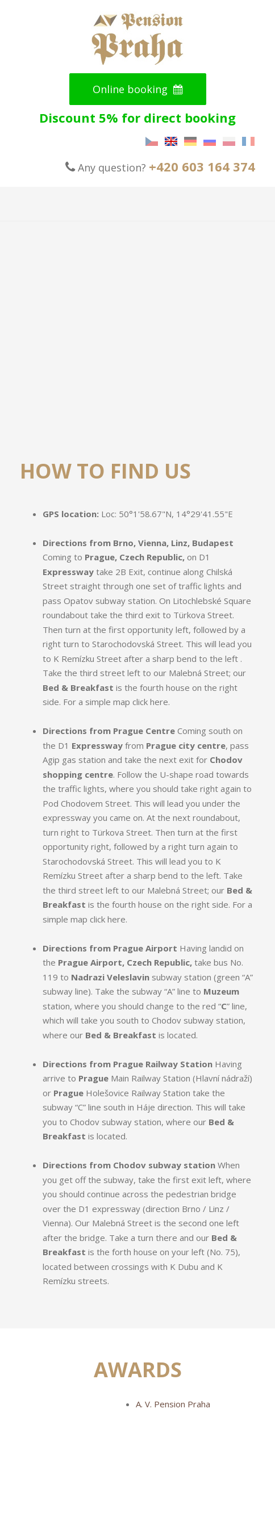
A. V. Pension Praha (173, 1404)
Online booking (138, 89)
